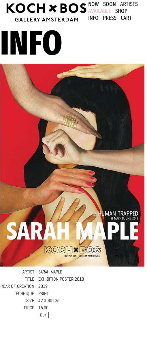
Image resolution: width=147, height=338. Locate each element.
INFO (93, 17)
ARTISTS (129, 4)
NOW (93, 4)
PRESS (109, 17)
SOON (109, 4)
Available (99, 10)
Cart (126, 17)
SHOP (121, 10)
